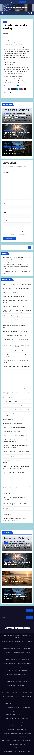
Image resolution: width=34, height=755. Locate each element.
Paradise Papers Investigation (10, 733)
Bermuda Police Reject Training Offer (14, 427)
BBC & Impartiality (11, 696)
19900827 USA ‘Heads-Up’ (10, 659)
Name (5, 203)
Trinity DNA (27, 747)
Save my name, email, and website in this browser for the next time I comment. (15, 233)
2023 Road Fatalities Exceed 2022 (13, 482)
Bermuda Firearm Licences (11, 376)
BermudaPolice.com (17, 7)
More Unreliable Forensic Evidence (15, 150)
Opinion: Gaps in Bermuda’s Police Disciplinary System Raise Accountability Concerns (15, 325)
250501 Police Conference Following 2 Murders (17, 681)
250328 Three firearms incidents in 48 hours (17, 678)
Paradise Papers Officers (25, 733)
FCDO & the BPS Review (12, 714)
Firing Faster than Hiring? (10, 316)
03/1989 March (28, 641)
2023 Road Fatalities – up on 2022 (11, 663)
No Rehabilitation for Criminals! (12, 423)
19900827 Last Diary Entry (22, 656)
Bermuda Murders (17, 700)
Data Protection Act (25, 707)
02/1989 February (19, 641)
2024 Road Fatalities (26, 663)
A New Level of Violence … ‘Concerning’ (11, 692)
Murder (13, 146)
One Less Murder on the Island (12, 406)
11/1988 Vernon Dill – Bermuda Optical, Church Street (17, 652)
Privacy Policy (7, 736)
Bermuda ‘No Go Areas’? (10, 457)
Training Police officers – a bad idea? (17, 744)
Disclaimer (3, 711)
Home (3, 641)
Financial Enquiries (23, 714)
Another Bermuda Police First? (12, 380)
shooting (19, 146)
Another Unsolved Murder (10, 478)
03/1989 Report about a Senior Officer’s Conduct (17, 645)
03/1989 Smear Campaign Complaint (12, 648)
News (24, 751)
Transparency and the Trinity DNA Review (14, 747)
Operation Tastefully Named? (12, 397)
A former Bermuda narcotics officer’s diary (17, 689)
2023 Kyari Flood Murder (24, 659)
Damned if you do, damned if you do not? (15, 331)
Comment (6, 172)
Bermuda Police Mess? (10, 292)
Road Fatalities (15, 736)
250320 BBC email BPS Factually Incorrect (17, 670)
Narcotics (23, 729)
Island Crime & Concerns (14, 729)
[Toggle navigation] (16, 13)
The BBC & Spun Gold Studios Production (22, 740)
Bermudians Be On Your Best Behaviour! (15, 435)
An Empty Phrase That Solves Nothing (14, 335)
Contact (29, 751)
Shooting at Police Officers (11, 402)
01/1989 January (10, 641)
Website (5, 221)
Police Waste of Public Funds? (12, 431)
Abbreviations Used (27, 692)
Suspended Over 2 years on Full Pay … (14, 388)
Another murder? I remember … (12, 372)
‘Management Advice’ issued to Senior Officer (17, 350)
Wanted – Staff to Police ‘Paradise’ (13, 306)
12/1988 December (10, 656)
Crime (14, 751)
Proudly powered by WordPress (12, 635)
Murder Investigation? (9, 419)
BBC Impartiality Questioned (24, 696)
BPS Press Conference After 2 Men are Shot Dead (17, 703)
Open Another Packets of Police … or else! (16, 410)
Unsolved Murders (7, 751)
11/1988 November (26, 648)
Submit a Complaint (25, 736)
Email (5, 212)
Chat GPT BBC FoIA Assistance (11, 707)
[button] (29, 13)
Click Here (6, 86)
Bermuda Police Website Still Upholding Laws (17, 117)
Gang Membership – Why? (17, 722)
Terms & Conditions (6, 740)
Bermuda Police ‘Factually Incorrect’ (14, 320)
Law (10, 130)
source (22, 83)
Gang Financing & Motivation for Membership (17, 718)
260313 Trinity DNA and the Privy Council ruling (17, 685)
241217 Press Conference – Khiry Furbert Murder (17, 667)
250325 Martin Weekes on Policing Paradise (17, 674)
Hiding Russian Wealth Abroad (12, 509)
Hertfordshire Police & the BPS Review (17, 725)
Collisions (19, 751)
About (4, 696)
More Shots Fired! (8, 384)
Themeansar (17, 637)
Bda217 (14, 120)
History (5, 22)
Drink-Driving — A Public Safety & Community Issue (20, 711)
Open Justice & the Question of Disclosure (17, 133)
